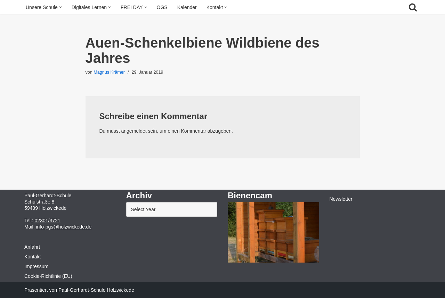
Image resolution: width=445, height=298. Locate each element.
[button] (60, 7)
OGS (162, 7)
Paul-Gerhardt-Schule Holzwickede (96, 290)
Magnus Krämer (109, 72)
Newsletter (341, 199)
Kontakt (32, 256)
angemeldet (134, 131)
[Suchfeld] (412, 7)
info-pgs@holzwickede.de (63, 227)
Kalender (187, 7)
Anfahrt (32, 247)
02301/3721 (47, 220)
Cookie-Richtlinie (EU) (48, 276)
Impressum (36, 266)
